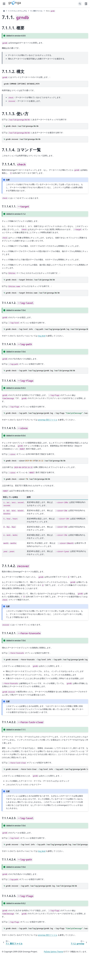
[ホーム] (4, 11)
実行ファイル (36, 11)
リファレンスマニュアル (17, 11)
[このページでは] (86, 4)
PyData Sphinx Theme (53, 951)
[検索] (80, 4)
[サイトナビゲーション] (4, 4)
